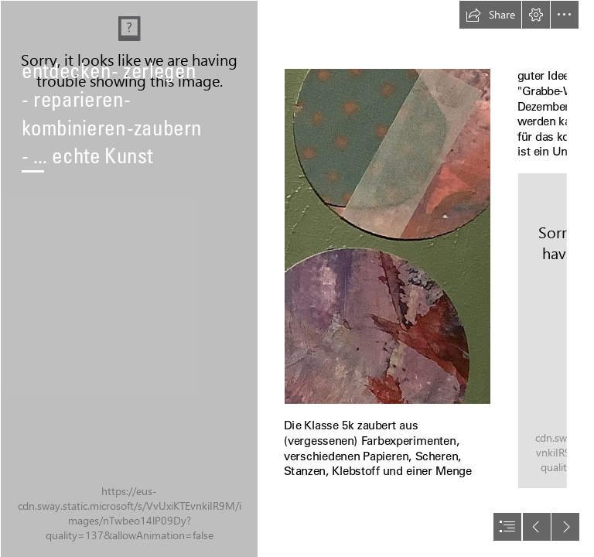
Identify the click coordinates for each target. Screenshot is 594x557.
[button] (490, 15)
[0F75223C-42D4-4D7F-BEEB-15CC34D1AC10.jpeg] (129, 278)
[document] (297, 278)
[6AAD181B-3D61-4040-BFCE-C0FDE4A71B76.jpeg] (387, 236)
